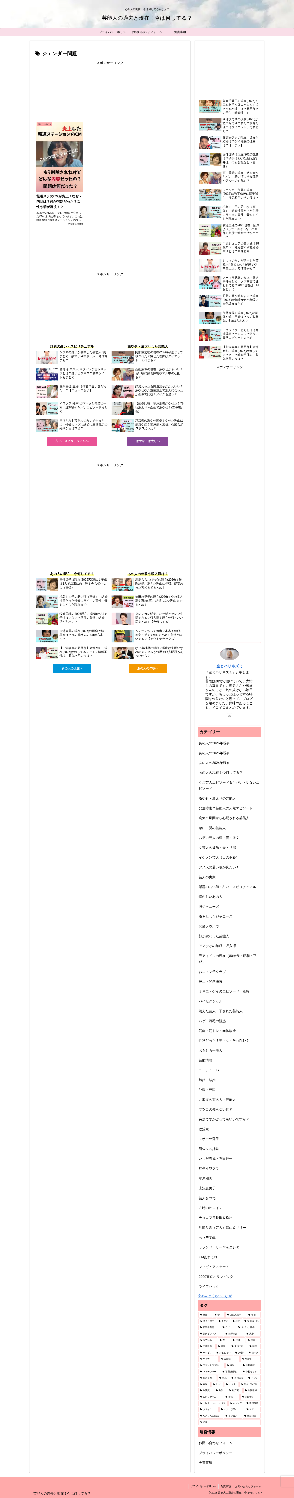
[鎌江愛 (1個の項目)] (235, 1390)
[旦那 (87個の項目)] (205, 1315)
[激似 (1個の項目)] (220, 1390)
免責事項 (205, 1463)
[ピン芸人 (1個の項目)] (233, 1416)
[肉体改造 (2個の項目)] (207, 1346)
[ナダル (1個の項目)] (231, 1384)
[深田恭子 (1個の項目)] (250, 1397)
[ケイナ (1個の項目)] (208, 1359)
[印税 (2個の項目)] (254, 1346)
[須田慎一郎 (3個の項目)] (252, 1321)
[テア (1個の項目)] (253, 1409)
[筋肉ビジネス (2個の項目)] (210, 1334)
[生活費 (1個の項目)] (205, 1390)
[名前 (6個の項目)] (254, 1315)
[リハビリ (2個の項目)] (206, 1353)
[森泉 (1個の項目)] (204, 1384)
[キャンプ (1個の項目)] (236, 1403)
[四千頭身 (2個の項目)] (234, 1334)
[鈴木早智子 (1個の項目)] (207, 1378)
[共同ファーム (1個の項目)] (210, 1397)
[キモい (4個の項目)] (223, 1321)
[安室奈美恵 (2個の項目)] (209, 1327)
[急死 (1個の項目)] (223, 1378)
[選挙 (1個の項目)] (232, 1365)
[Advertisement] (110, 92)
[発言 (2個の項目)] (222, 1346)
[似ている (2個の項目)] (207, 1340)
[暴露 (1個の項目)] (232, 1397)
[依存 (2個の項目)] (253, 1340)
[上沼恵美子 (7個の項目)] (235, 1315)
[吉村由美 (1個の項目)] (238, 1378)
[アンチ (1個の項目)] (254, 1378)
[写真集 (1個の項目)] (250, 1359)
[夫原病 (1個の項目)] (229, 1359)
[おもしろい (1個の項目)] (224, 1353)
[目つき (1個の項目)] (254, 1353)
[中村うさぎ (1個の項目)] (251, 1372)
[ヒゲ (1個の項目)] (217, 1384)
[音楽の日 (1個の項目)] (252, 1416)
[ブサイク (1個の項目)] (208, 1409)
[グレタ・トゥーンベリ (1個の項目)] (213, 1403)
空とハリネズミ (229, 666)
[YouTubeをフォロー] (229, 715)
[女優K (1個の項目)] (240, 1353)
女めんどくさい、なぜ (215, 1296)
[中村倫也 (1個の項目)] (253, 1403)
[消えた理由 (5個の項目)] (207, 1321)
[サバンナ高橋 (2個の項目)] (249, 1327)
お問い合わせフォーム (215, 1443)
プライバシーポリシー (215, 1453)
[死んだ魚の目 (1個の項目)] (250, 1384)
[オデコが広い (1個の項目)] (231, 1409)
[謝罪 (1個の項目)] (229, 1422)
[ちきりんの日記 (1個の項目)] (210, 1416)
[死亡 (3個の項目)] (236, 1321)
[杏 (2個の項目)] (224, 1340)
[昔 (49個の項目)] (219, 1315)
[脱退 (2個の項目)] (238, 1340)
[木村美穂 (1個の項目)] (251, 1365)
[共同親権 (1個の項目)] (252, 1390)
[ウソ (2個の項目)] (228, 1327)
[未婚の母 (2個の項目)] (238, 1346)
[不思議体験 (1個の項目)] (230, 1372)
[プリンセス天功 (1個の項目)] (211, 1365)
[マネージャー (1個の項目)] (209, 1372)
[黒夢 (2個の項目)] (253, 1334)
